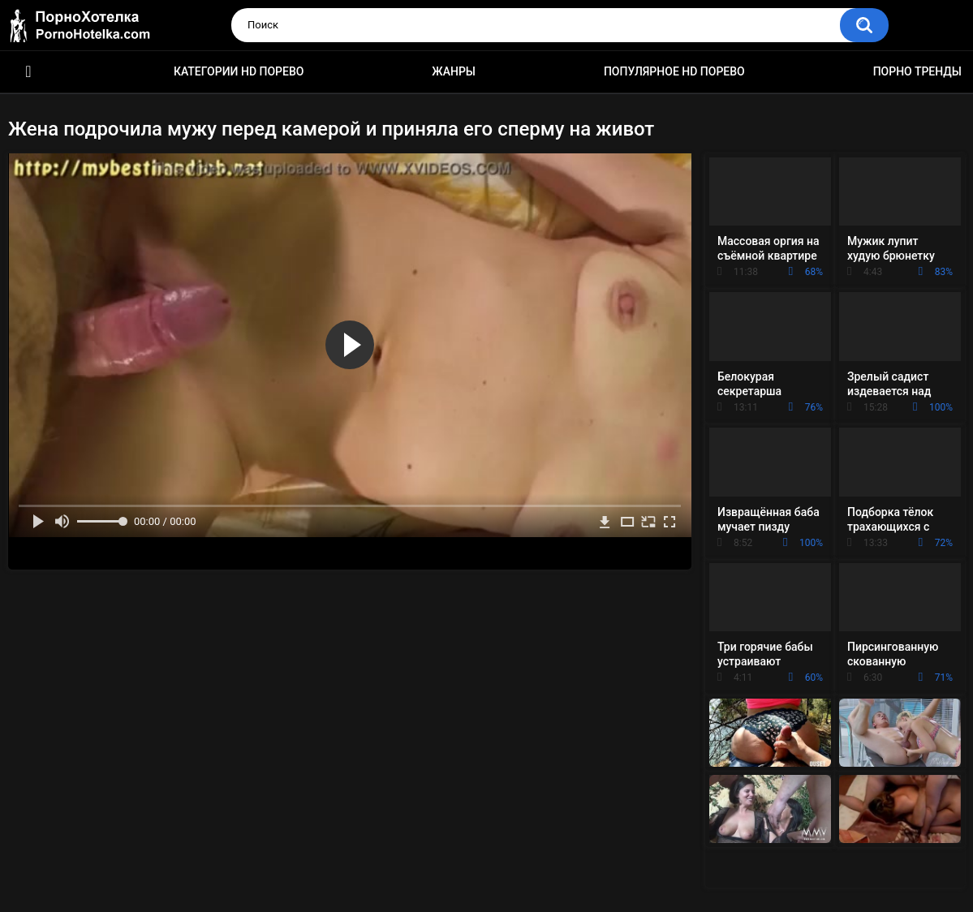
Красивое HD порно (28, 71)
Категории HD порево (239, 71)
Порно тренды (917, 71)
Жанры (454, 71)
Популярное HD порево (674, 71)
